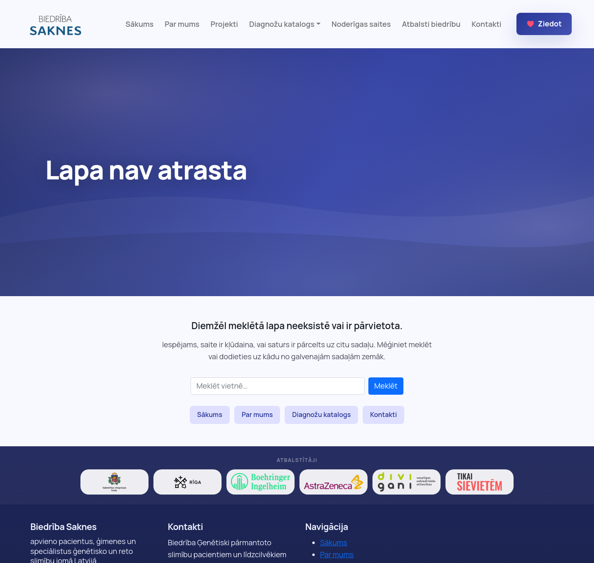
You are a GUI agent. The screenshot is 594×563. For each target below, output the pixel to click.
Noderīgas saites (361, 24)
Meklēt (386, 386)
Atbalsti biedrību (431, 24)
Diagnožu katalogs (321, 414)
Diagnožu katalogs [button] (281, 24)
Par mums (182, 24)
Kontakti (486, 24)
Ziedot (544, 23)
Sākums (139, 24)
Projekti (224, 24)
